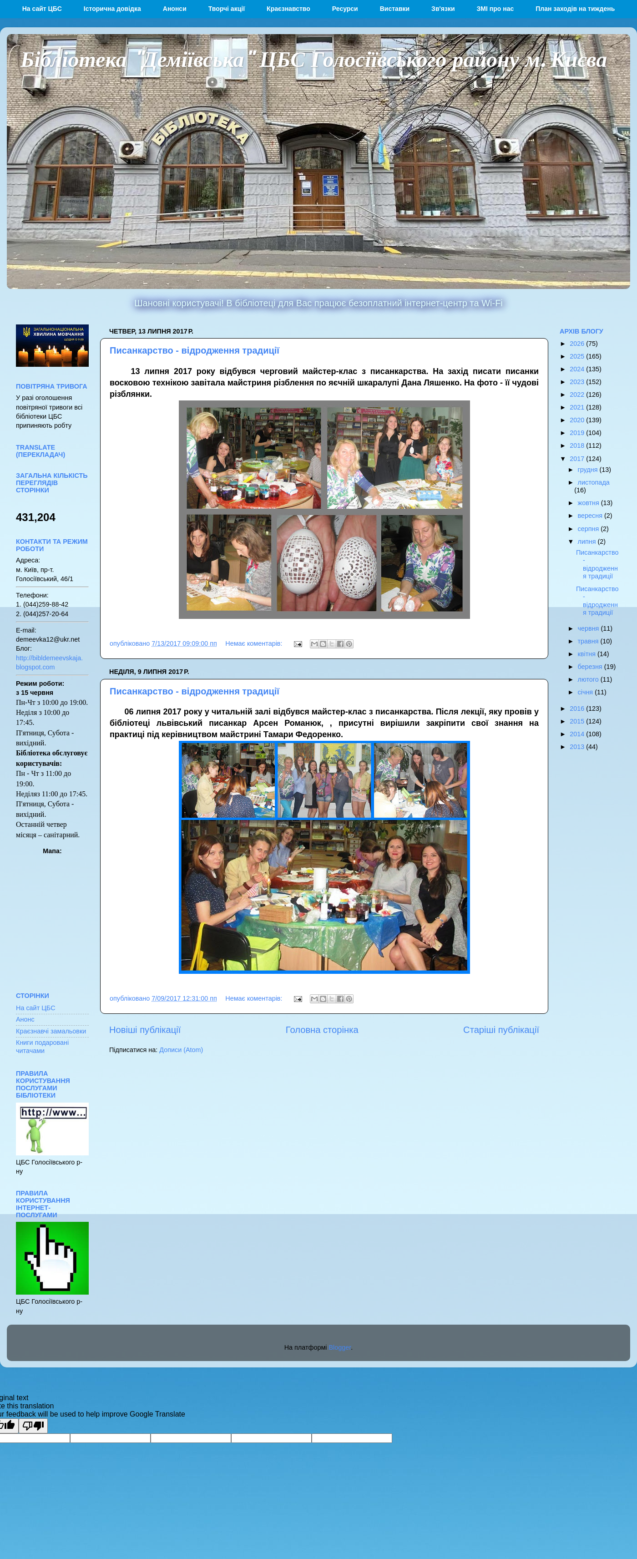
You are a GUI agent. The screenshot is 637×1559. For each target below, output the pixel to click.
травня (589, 641)
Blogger (340, 1347)
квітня (587, 654)
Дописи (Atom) (181, 1049)
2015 (578, 721)
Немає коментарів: (254, 643)
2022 (578, 394)
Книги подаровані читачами (42, 1046)
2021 (578, 407)
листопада (594, 482)
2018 (578, 445)
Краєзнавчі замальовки (51, 1031)
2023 (578, 381)
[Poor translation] (33, 1425)
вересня (591, 515)
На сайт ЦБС (36, 1008)
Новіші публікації (145, 1030)
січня (586, 692)
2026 (578, 343)
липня (588, 541)
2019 (578, 432)
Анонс (25, 1019)
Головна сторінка (322, 1030)
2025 (578, 356)
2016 (578, 708)
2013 (578, 746)
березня (591, 666)
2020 (578, 420)
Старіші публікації (501, 1030)
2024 (578, 369)
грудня (589, 469)
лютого (589, 679)
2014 (578, 734)
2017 (578, 458)
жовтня (589, 502)
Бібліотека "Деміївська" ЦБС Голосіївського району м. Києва (313, 58)
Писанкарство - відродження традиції (194, 350)
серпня (589, 528)
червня (589, 628)
